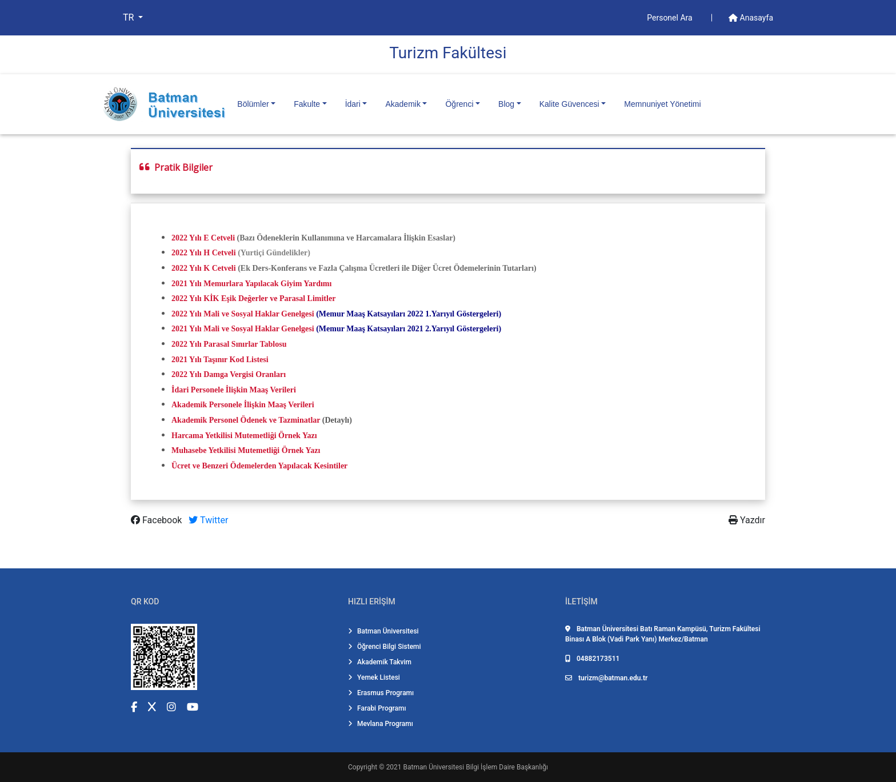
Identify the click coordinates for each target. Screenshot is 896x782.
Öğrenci (459, 104)
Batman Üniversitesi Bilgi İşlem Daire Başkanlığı (475, 767)
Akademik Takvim (379, 662)
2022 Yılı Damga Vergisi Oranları (228, 374)
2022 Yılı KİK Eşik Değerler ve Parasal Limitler (253, 298)
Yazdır (747, 520)
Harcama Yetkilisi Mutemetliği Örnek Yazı (244, 435)
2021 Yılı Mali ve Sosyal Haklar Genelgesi (242, 328)
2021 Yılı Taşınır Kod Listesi (220, 359)
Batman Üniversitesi (383, 631)
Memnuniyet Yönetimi (662, 104)
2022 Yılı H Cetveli (203, 252)
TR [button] (129, 17)
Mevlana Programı (380, 724)
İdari (353, 104)
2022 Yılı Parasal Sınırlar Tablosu (229, 344)
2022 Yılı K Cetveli (203, 268)
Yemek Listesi (374, 677)
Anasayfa (751, 17)
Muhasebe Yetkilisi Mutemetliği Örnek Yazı (245, 450)
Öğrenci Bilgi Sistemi (384, 647)
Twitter (208, 520)
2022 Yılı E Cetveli (204, 238)
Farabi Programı (377, 708)
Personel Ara (670, 17)
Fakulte (307, 104)
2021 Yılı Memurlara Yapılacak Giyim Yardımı (251, 283)
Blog (506, 104)
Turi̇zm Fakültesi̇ (447, 52)
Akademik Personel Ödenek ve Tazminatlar (245, 420)
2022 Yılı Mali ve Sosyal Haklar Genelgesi (242, 314)
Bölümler (253, 104)
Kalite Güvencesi (569, 104)
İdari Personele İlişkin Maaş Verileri (233, 390)
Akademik (402, 104)
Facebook (157, 520)
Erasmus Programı (381, 693)
